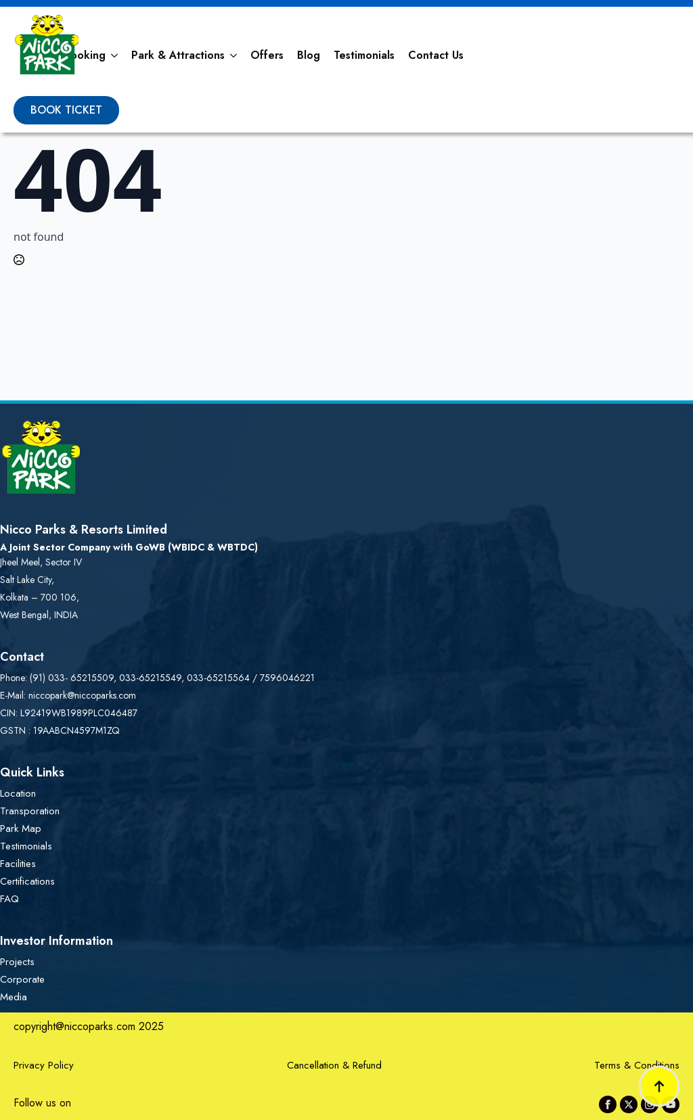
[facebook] (608, 1104)
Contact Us (436, 55)
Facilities (18, 863)
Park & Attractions (178, 55)
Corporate (22, 979)
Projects (17, 961)
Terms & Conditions (636, 1065)
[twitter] (629, 1104)
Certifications (27, 881)
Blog (308, 55)
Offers (267, 55)
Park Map (20, 828)
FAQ (9, 898)
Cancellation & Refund (334, 1065)
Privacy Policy (44, 1065)
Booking (85, 55)
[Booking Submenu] (115, 55)
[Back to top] (659, 1086)
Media (13, 996)
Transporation (30, 810)
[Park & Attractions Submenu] (234, 55)
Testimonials (364, 55)
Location (18, 793)
